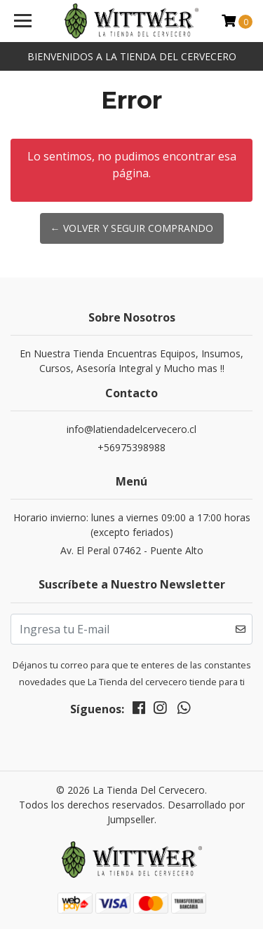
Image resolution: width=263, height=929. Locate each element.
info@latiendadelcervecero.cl (131, 429)
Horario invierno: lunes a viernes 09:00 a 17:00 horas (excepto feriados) (131, 525)
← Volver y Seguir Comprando (131, 228)
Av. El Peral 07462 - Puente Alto (131, 550)
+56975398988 (131, 447)
